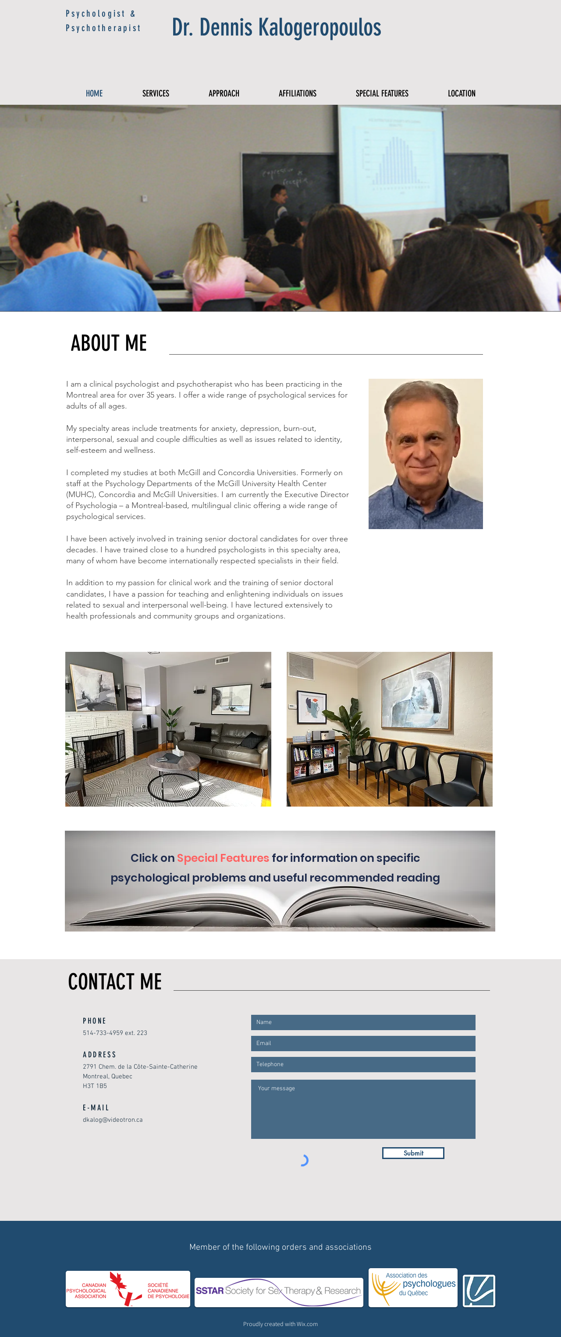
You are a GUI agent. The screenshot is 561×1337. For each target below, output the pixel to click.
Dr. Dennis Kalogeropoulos (276, 27)
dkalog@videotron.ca (113, 1120)
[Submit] (413, 1153)
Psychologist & (101, 13)
